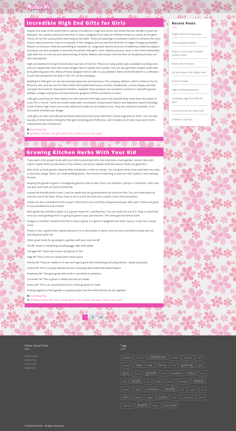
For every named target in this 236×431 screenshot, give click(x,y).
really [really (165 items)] (169, 388)
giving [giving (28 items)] (136, 373)
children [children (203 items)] (156, 356)
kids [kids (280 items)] (135, 380)
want (120, 299)
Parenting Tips (38, 129)
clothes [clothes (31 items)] (174, 356)
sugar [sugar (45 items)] (149, 397)
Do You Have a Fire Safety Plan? (189, 72)
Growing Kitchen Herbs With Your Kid (81, 152)
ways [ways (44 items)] (156, 405)
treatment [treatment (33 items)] (188, 396)
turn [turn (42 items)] (201, 396)
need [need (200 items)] (198, 379)
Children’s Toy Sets (182, 119)
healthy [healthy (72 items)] (176, 372)
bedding (34, 133)
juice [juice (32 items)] (202, 372)
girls (64, 133)
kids (70, 133)
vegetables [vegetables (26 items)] (126, 405)
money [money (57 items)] (182, 380)
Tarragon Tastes (100, 299)
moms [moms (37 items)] (169, 380)
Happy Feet (30, 359)
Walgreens (30, 367)
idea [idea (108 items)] (190, 371)
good (72, 299)
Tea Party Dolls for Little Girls (188, 110)
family (64, 299)
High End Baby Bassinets (185, 89)
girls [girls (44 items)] (200, 364)
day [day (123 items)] (138, 364)
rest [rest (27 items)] (182, 388)
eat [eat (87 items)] (149, 364)
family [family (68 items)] (161, 364)
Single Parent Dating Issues (186, 34)
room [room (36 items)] (192, 388)
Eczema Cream (180, 81)
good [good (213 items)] (150, 372)
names (78, 133)
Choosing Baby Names (184, 42)
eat (53, 133)
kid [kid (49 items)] (124, 381)
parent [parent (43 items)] (126, 389)
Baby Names (31, 355)
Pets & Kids (30, 363)
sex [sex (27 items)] (202, 388)
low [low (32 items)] (147, 381)
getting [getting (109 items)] (186, 363)
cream (44, 299)
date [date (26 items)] (198, 356)
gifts (58, 133)
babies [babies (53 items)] (126, 357)
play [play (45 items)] (137, 389)
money (86, 299)
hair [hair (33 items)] (163, 372)
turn (113, 299)
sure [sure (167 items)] (162, 396)
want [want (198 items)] (142, 404)
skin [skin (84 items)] (125, 397)
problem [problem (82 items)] (152, 388)
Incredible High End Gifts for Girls (76, 23)
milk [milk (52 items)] (157, 381)
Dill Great (54, 299)
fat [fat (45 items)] (173, 364)
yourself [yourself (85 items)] (170, 404)
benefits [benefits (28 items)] (139, 357)
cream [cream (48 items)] (187, 356)
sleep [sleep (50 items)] (137, 397)
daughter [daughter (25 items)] (125, 365)
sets (92, 133)
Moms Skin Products (183, 63)
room (86, 133)
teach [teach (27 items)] (175, 396)
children (45, 133)
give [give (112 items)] (125, 372)
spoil (99, 133)
